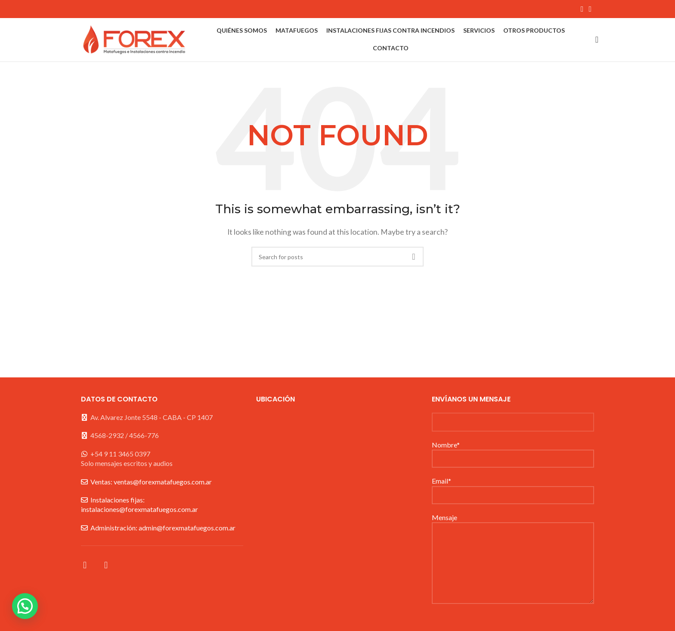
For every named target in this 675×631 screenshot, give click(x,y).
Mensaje (513, 541)
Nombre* (513, 452)
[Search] (594, 40)
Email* (513, 488)
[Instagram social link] (590, 9)
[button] (25, 606)
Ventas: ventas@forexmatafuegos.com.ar (151, 483)
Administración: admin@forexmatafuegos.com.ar (162, 529)
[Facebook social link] (582, 9)
